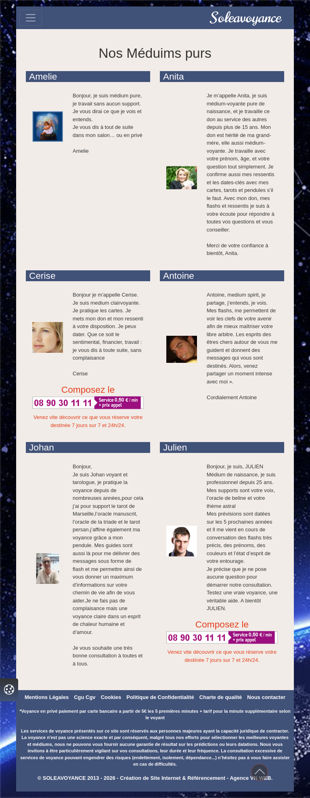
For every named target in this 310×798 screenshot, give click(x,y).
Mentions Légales (47, 697)
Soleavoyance (245, 17)
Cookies (111, 697)
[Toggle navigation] (30, 18)
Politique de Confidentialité (160, 697)
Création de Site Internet (150, 778)
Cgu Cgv (84, 697)
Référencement (206, 778)
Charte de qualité (220, 697)
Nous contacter (266, 697)
